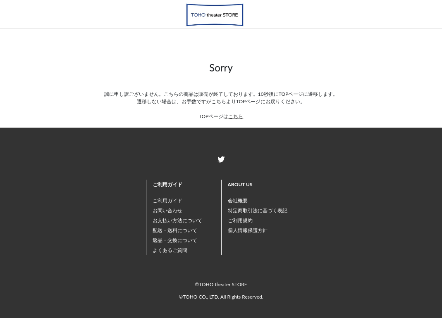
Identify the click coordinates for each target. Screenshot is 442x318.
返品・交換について (175, 240)
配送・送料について (175, 230)
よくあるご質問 (170, 250)
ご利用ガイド (167, 200)
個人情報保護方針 (248, 230)
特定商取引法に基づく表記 (257, 210)
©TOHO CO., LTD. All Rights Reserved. (221, 297)
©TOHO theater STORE (221, 284)
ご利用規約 (240, 220)
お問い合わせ (167, 210)
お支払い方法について (177, 220)
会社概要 (238, 200)
